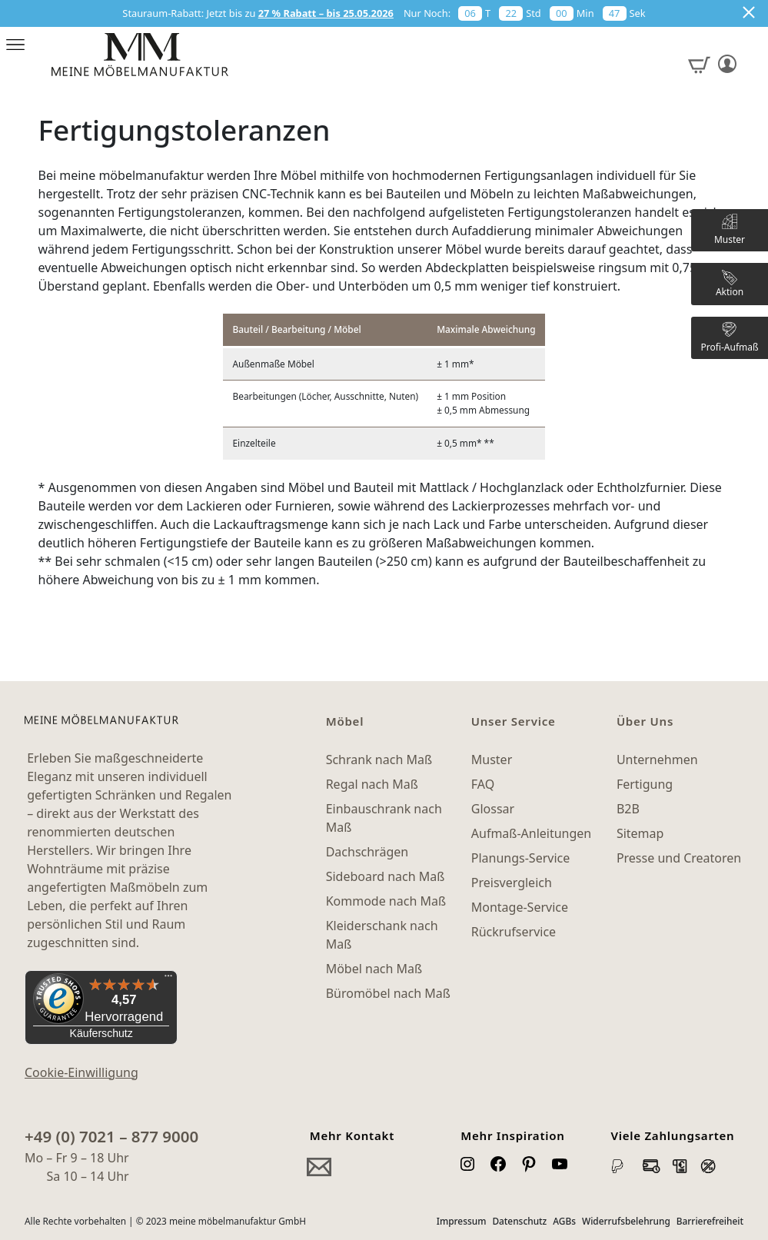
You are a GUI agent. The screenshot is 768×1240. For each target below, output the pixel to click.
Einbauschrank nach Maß (384, 818)
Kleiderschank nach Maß (382, 934)
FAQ (482, 784)
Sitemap (640, 833)
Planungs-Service (520, 857)
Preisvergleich (511, 882)
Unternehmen (657, 759)
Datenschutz (519, 1221)
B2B (628, 808)
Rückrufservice (513, 931)
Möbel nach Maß (374, 968)
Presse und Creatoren (679, 857)
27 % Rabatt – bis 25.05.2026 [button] (326, 13)
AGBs (564, 1221)
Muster (491, 759)
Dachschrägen (367, 851)
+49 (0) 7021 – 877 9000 (111, 1136)
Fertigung (645, 784)
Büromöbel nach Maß (388, 993)
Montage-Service (519, 907)
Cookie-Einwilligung (81, 1072)
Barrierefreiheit (710, 1221)
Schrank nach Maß (379, 759)
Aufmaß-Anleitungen (531, 833)
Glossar (492, 808)
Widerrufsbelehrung (626, 1221)
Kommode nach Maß (386, 901)
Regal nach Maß (372, 784)
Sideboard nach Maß (385, 876)
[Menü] (168, 979)
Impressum (462, 1221)
